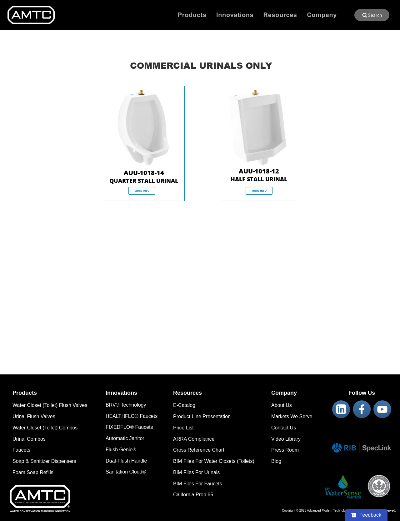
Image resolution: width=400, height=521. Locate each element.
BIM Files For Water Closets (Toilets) (213, 461)
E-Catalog (184, 405)
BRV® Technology (126, 405)
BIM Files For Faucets (197, 483)
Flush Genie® (121, 449)
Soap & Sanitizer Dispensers (44, 461)
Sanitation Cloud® (126, 471)
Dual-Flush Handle (126, 460)
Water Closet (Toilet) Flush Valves (49, 405)
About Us (281, 405)
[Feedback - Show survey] (366, 515)
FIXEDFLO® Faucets (129, 427)
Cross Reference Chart (198, 450)
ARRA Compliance (194, 439)
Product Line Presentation (202, 416)
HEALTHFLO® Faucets (132, 416)
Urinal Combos (29, 439)
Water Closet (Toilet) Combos (45, 427)
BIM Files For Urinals (196, 472)
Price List (183, 427)
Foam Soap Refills (32, 472)
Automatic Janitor (125, 438)
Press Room (285, 450)
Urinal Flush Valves (33, 416)
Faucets (21, 450)
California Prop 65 (193, 494)
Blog (276, 461)
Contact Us (283, 427)
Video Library (286, 439)
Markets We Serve (291, 416)
